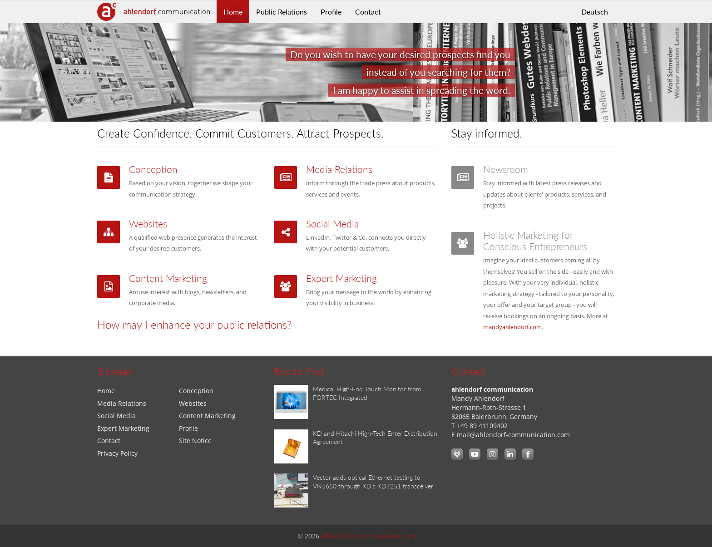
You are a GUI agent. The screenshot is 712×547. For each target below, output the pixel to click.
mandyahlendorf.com (512, 327)
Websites (148, 224)
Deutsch (594, 11)
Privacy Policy (117, 453)
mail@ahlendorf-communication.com (513, 434)
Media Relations (339, 169)
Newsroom (505, 169)
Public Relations (281, 11)
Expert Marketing (341, 278)
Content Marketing (168, 278)
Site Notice (195, 440)
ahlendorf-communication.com (368, 536)
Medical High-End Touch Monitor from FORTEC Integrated (367, 393)
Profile (331, 11)
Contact (368, 11)
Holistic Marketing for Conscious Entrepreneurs (535, 241)
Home (232, 11)
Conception (153, 169)
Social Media (332, 224)
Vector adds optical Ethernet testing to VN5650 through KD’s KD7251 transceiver (373, 481)
